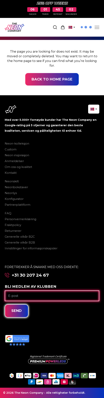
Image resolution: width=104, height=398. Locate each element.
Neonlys (11, 193)
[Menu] (97, 27)
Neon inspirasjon (17, 155)
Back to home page (52, 79)
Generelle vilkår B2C (20, 236)
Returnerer (13, 231)
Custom (10, 149)
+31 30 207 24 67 (30, 275)
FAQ (8, 213)
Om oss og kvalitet (18, 167)
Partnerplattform (17, 205)
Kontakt (11, 173)
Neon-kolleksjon (17, 143)
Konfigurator (14, 199)
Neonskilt (12, 181)
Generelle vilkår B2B (20, 242)
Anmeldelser (14, 161)
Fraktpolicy (13, 225)
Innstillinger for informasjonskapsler (31, 248)
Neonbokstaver (16, 187)
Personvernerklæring (20, 219)
